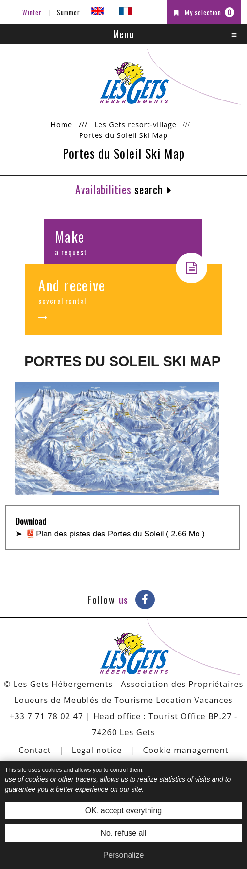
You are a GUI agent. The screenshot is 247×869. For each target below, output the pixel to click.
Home (61, 124)
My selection (209, 12)
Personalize (123, 855)
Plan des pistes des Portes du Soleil (120, 533)
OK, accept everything (123, 810)
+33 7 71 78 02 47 (46, 715)
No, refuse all (123, 833)
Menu (123, 34)
